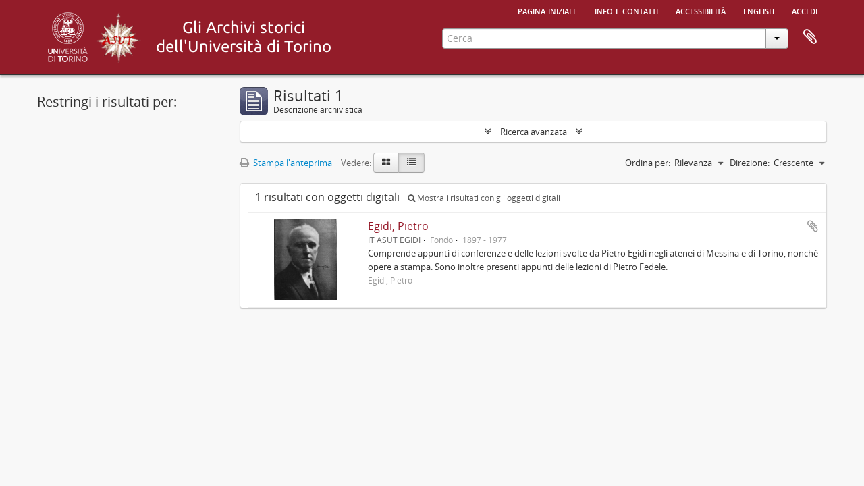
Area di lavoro (810, 37)
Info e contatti (626, 10)
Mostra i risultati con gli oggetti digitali (484, 198)
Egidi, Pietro (398, 226)
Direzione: (750, 163)
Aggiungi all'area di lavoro (812, 226)
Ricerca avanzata (533, 132)
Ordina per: (647, 163)
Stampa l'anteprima (286, 163)
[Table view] (411, 163)
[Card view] (386, 163)
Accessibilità (701, 10)
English (758, 10)
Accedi (804, 10)
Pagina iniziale (547, 10)
